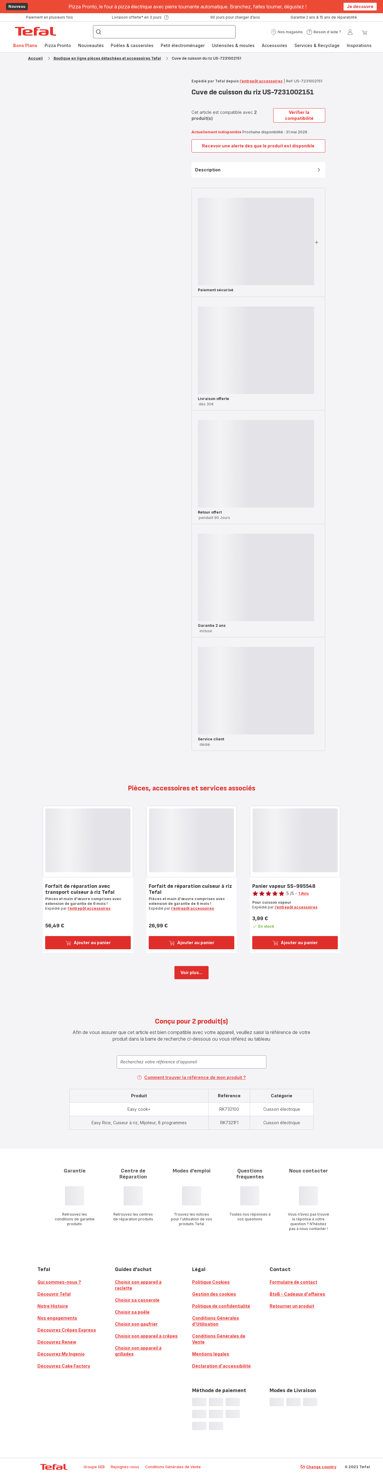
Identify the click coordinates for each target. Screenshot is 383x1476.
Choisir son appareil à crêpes (146, 1335)
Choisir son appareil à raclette (138, 1285)
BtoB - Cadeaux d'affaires (297, 1294)
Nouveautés (91, 45)
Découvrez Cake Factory (63, 1365)
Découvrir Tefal (54, 1294)
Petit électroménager (183, 45)
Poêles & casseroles (132, 45)
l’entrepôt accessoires (261, 81)
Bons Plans (25, 45)
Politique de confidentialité (221, 1306)
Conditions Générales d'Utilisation (215, 1320)
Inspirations (359, 45)
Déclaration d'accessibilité (221, 1365)
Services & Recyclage (317, 45)
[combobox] (191, 1061)
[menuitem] (25, 46)
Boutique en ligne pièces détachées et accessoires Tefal (107, 58)
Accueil (35, 58)
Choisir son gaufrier (136, 1323)
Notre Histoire (52, 1306)
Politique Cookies (211, 1282)
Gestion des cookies (214, 1294)
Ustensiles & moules (233, 45)
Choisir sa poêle (132, 1311)
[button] (286, 32)
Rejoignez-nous (125, 1467)
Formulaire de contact (293, 1282)
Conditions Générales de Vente (218, 1338)
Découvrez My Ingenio (61, 1353)
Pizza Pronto (58, 45)
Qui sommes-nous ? (59, 1282)
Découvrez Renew (56, 1341)
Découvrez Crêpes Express (66, 1329)
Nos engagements (57, 1317)
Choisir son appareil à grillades (138, 1350)
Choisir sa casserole (137, 1300)
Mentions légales (210, 1353)
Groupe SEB (94, 1467)
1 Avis (303, 893)
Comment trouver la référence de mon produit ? (191, 1077)
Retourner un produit (292, 1306)
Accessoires (274, 45)
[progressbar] (256, 241)
